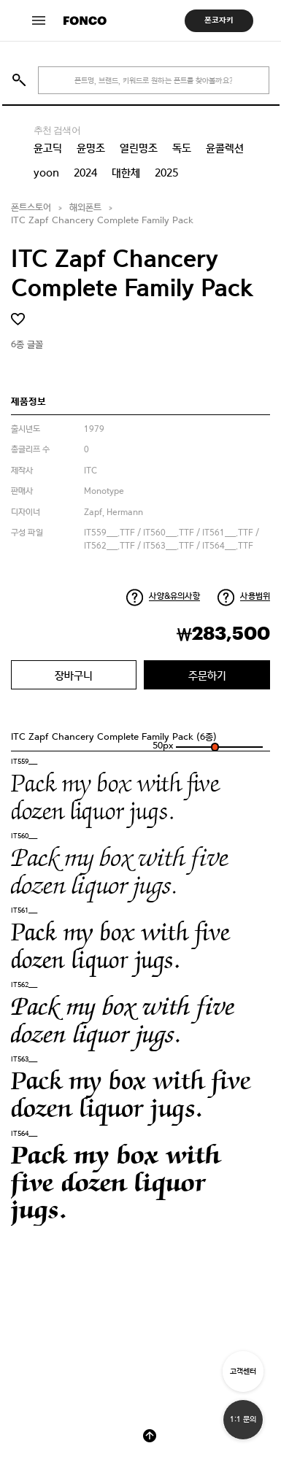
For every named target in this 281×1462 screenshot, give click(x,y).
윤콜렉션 (225, 148)
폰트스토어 (31, 207)
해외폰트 (85, 207)
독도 (181, 148)
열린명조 (139, 148)
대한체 (126, 173)
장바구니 (74, 675)
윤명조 (91, 148)
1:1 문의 (243, 1419)
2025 (166, 173)
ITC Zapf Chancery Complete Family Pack (102, 220)
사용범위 (255, 596)
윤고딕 (48, 148)
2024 (85, 173)
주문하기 (207, 675)
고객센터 (243, 1371)
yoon (46, 173)
